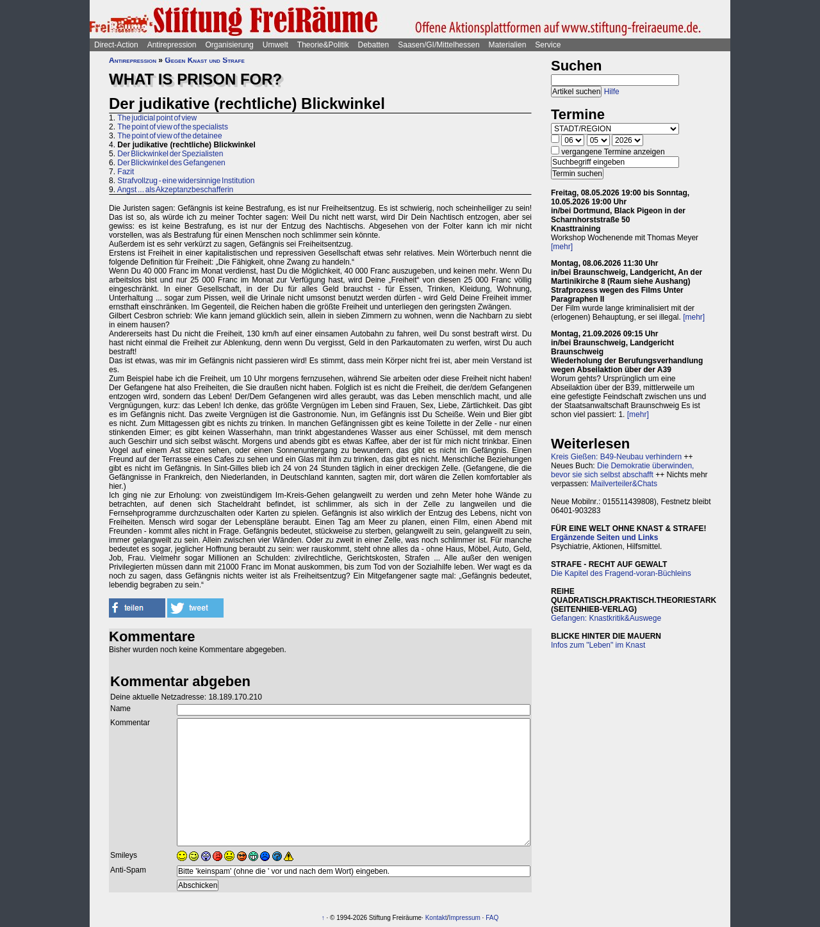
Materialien (508, 44)
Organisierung (229, 44)
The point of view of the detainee (169, 135)
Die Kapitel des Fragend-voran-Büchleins (621, 573)
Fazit (125, 171)
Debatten (374, 44)
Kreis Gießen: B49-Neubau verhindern (616, 456)
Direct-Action (116, 44)
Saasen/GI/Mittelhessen (438, 44)
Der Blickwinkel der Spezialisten (170, 153)
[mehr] (562, 246)
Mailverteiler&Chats (624, 483)
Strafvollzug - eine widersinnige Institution (185, 180)
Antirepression (172, 44)
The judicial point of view (157, 117)
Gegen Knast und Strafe (204, 60)
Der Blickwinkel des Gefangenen (171, 162)
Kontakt (436, 917)
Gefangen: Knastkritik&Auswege (606, 618)
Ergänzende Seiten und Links (604, 537)
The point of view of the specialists (172, 126)
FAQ (492, 917)
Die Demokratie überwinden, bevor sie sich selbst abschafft (622, 470)
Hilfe (611, 91)
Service (548, 44)
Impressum (464, 917)
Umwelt (275, 44)
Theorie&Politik (323, 44)
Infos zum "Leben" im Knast (598, 645)
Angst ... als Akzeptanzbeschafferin (175, 189)
